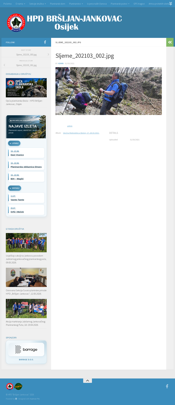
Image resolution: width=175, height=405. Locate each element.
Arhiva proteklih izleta (159, 3)
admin (60, 63)
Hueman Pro (35, 399)
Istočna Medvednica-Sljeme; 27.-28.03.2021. (81, 133)
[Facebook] (45, 42)
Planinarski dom (57, 3)
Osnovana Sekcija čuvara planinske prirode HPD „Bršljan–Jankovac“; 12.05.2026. (26, 292)
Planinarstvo (75, 3)
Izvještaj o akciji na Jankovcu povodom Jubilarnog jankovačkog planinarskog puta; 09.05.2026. (26, 259)
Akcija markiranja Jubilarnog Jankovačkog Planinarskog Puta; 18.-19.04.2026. (25, 323)
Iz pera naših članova (97, 3)
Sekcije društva (36, 3)
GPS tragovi (139, 3)
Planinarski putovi (119, 3)
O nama (19, 3)
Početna (8, 3)
